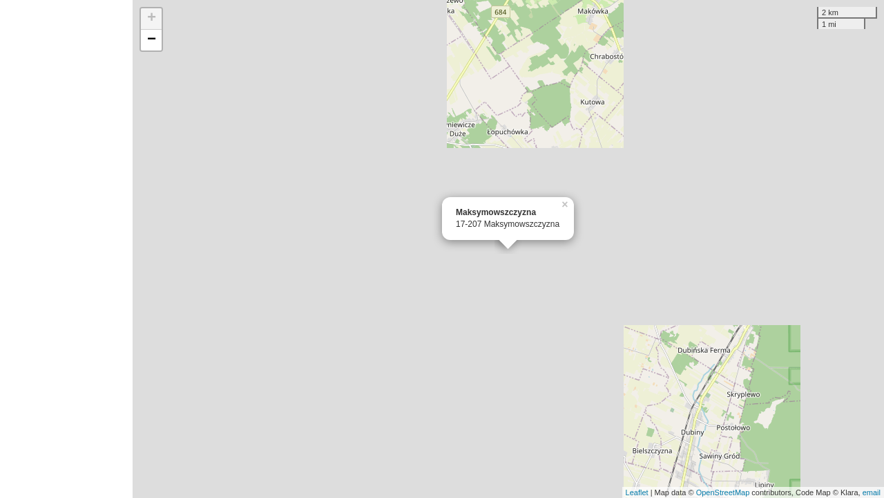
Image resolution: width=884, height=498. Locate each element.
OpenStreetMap (723, 492)
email (872, 492)
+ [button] (151, 18)
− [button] (151, 40)
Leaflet (637, 492)
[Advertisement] (66, 249)
